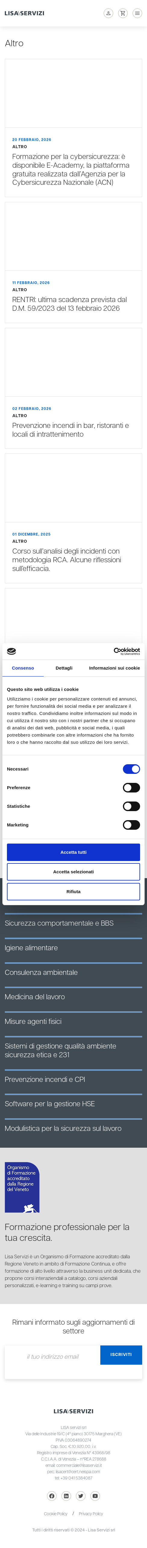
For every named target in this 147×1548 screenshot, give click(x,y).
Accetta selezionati (73, 871)
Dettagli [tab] (64, 667)
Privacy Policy (91, 1514)
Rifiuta (74, 891)
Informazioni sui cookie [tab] (114, 667)
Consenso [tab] (23, 667)
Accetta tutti (74, 852)
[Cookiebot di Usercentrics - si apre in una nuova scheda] (113, 651)
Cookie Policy (55, 1514)
